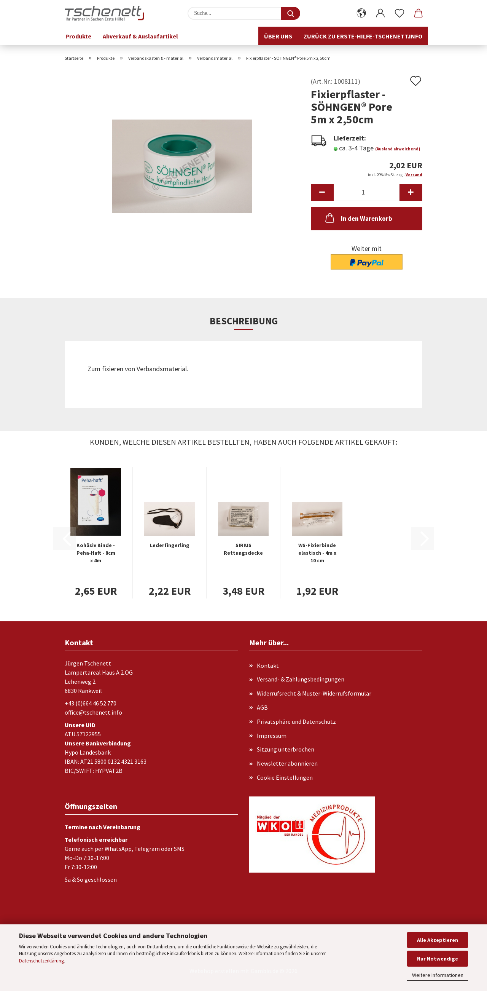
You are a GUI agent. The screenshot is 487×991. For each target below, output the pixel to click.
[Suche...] (290, 13)
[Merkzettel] (399, 13)
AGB (262, 707)
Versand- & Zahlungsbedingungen (300, 679)
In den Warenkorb (358, 218)
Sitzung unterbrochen (285, 749)
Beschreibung (244, 321)
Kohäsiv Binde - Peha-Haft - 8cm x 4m (95, 553)
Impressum (271, 735)
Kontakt (268, 665)
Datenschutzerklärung (41, 960)
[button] (361, 13)
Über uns (278, 36)
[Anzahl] (366, 192)
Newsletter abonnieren (287, 763)
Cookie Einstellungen (285, 777)
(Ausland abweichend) (397, 149)
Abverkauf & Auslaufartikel (140, 36)
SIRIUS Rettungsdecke (243, 549)
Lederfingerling (169, 545)
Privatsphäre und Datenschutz (296, 721)
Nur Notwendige (437, 958)
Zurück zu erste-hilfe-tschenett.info (363, 36)
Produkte (78, 36)
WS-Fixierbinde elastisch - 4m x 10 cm (317, 553)
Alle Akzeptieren (437, 940)
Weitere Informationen (437, 975)
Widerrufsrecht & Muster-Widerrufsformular (314, 693)
